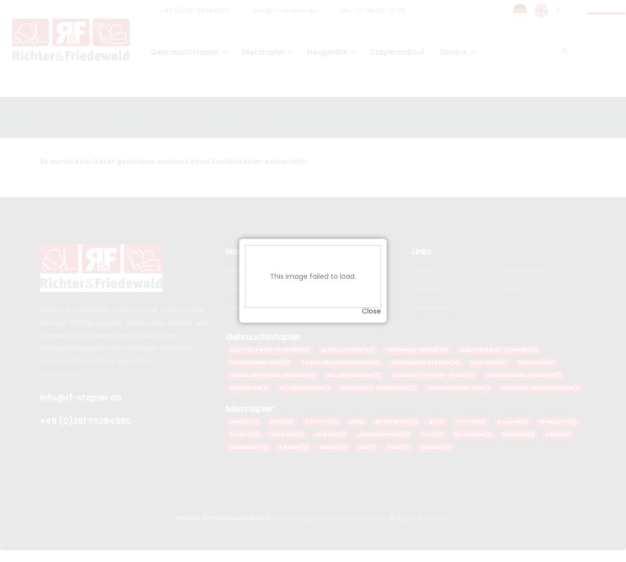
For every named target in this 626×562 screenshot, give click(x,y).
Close (371, 308)
